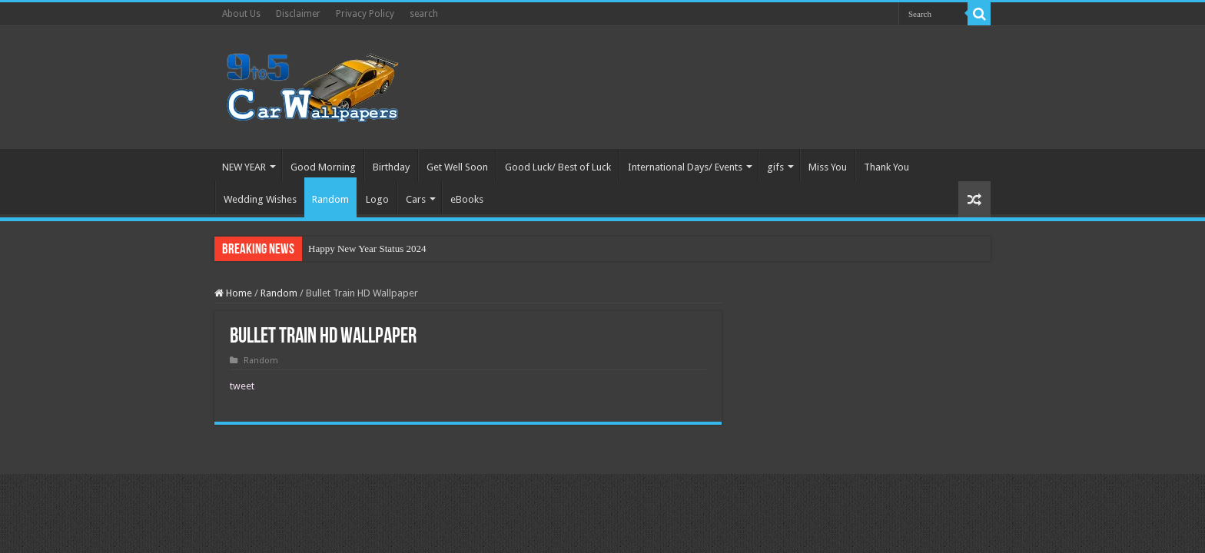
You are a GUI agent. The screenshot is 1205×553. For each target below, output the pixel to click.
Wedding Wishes (260, 199)
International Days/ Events (685, 167)
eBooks (466, 199)
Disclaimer (298, 13)
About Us (241, 13)
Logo (377, 199)
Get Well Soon (457, 167)
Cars (416, 199)
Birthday (391, 167)
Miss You (827, 167)
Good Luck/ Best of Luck (558, 167)
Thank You (886, 167)
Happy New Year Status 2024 (367, 248)
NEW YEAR (244, 167)
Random (330, 199)
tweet (242, 386)
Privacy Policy (365, 13)
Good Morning (323, 167)
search (424, 13)
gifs (775, 167)
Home (233, 293)
